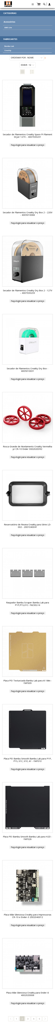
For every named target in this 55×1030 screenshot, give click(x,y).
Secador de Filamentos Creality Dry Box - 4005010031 (27, 369)
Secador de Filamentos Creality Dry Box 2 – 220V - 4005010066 (27, 213)
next (45, 1018)
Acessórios (9, 21)
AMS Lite (8, 27)
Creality (7, 50)
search (44, 5)
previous (10, 1018)
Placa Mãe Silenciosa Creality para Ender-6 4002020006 (27, 994)
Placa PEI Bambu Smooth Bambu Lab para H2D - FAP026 (27, 838)
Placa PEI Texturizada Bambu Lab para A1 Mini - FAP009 (27, 681)
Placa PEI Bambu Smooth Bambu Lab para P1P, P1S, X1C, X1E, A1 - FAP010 (27, 759)
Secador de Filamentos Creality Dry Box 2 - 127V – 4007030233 (27, 291)
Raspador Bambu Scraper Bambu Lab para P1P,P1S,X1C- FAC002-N (27, 603)
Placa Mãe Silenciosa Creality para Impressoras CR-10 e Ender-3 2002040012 (27, 916)
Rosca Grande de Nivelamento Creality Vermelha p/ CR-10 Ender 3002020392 (27, 447)
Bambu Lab (9, 46)
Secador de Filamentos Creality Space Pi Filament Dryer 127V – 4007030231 (27, 135)
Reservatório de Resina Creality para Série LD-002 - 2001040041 (27, 525)
